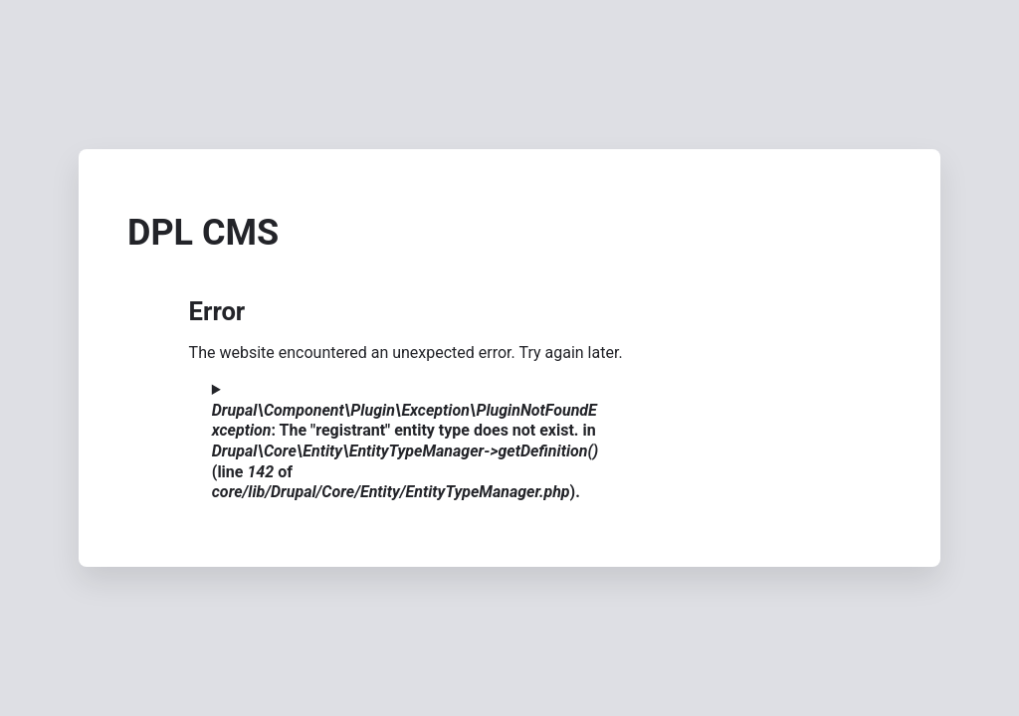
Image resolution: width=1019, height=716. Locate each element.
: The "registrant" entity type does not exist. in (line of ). (405, 451)
